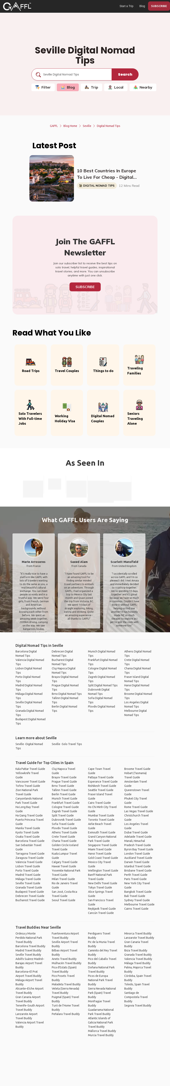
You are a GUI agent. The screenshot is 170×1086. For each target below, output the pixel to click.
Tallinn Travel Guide (64, 790)
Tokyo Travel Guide (100, 887)
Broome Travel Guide (137, 768)
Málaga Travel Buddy (137, 963)
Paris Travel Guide (135, 879)
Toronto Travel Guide (101, 819)
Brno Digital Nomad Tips (67, 693)
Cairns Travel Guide (136, 908)
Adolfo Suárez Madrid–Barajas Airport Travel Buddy (30, 963)
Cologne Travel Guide (65, 807)
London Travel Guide (137, 853)
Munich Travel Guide (64, 798)
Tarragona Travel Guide (30, 853)
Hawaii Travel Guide (64, 866)
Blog (142, 6)
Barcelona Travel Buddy (30, 946)
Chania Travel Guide (64, 840)
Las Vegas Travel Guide (138, 811)
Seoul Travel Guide (63, 900)
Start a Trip (126, 6)
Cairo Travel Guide (99, 802)
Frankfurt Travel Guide (66, 802)
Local (115, 87)
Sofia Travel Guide (63, 824)
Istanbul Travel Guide (137, 866)
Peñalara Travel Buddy (66, 1014)
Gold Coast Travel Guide (103, 857)
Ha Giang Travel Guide (29, 815)
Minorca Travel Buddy (137, 933)
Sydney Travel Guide (137, 900)
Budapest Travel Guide (30, 891)
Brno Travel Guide (63, 785)
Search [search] (125, 74)
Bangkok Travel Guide (137, 891)
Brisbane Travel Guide (138, 870)
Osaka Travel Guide (28, 836)
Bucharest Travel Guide (30, 900)
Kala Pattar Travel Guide (30, 768)
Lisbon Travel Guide (28, 866)
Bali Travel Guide (134, 896)
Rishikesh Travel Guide (102, 785)
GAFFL (54, 126)
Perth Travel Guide (135, 874)
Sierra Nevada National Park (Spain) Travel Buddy (102, 993)
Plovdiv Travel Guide (64, 828)
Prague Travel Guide (64, 781)
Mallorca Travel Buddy (102, 1031)
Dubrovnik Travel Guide (66, 819)
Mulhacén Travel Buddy (66, 963)
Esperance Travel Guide (103, 781)
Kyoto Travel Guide (27, 832)
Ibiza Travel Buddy (135, 950)
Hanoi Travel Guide (99, 853)
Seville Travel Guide (28, 883)
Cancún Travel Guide (101, 913)
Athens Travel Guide (64, 832)
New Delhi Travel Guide (102, 883)
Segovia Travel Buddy (137, 1005)
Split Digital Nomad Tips (103, 685)
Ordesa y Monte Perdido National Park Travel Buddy (29, 938)
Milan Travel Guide (63, 879)
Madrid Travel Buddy (28, 950)
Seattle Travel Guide (100, 790)
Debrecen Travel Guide (30, 896)
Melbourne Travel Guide (139, 904)
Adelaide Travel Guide (138, 836)
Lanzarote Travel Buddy (139, 937)
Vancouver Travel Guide (30, 781)
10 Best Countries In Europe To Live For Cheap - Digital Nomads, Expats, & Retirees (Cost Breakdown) (106, 174)
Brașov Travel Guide (64, 777)
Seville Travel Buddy (28, 954)
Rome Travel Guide (136, 807)
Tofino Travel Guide (28, 785)
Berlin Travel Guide (64, 794)
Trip (91, 87)
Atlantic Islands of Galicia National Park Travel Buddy (100, 1022)
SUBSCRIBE (159, 6)
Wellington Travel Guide (103, 870)
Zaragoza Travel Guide (30, 857)
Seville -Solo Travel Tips (67, 744)
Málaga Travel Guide (28, 879)
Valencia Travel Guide (29, 862)
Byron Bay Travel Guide (138, 849)
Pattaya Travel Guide (101, 777)
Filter (43, 87)
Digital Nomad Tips (108, 126)
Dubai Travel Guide (136, 832)
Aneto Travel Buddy (64, 959)
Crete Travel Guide (63, 836)
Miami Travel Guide (100, 849)
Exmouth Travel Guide (101, 832)
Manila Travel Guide (28, 828)
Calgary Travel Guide (65, 862)
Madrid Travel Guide (28, 874)
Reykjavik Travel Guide (102, 908)
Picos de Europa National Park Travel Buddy (100, 980)
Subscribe (85, 287)
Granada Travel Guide (29, 887)
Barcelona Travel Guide (30, 840)
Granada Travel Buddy (138, 954)
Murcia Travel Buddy (101, 1035)
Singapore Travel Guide (102, 845)
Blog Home (70, 126)
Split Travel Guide (63, 815)
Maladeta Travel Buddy (66, 984)
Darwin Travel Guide (136, 862)
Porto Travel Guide (27, 870)
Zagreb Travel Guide (64, 811)
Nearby (143, 87)
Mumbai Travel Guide (101, 815)
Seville (87, 126)
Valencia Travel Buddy (138, 959)
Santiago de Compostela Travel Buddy (136, 997)
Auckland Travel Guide (138, 857)
